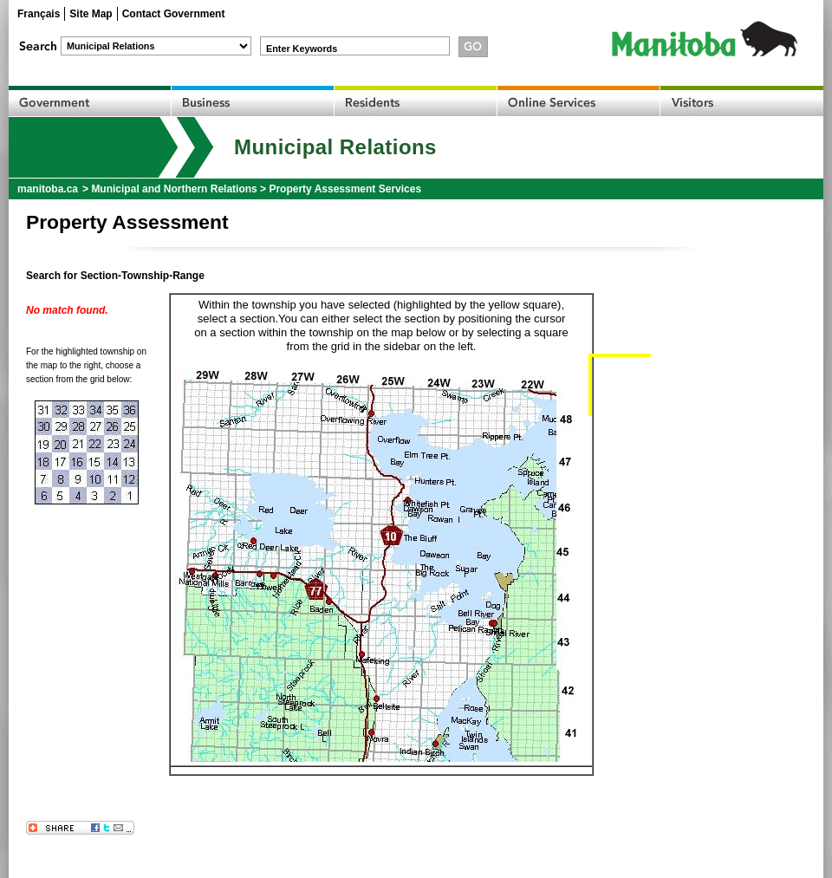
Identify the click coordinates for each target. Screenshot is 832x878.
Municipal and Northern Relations (174, 189)
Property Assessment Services (345, 189)
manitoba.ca (47, 189)
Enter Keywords (301, 48)
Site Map (90, 14)
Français (38, 14)
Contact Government (173, 14)
